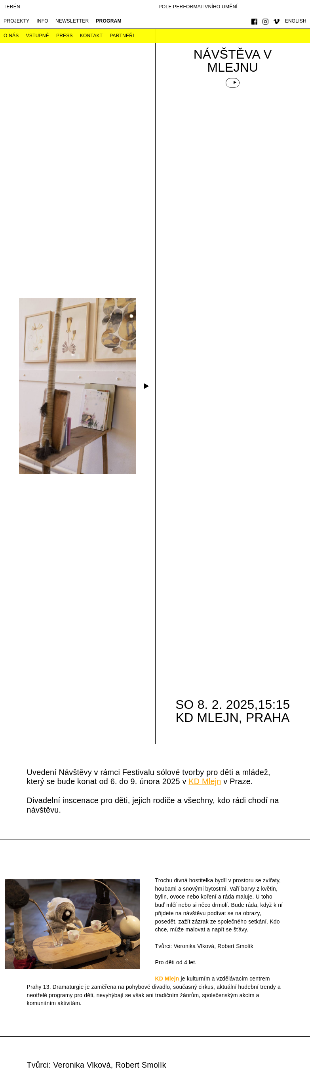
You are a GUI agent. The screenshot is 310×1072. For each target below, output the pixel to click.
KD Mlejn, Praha (233, 717)
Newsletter (72, 21)
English (295, 21)
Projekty (16, 21)
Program (108, 21)
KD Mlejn (204, 781)
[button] (145, 386)
